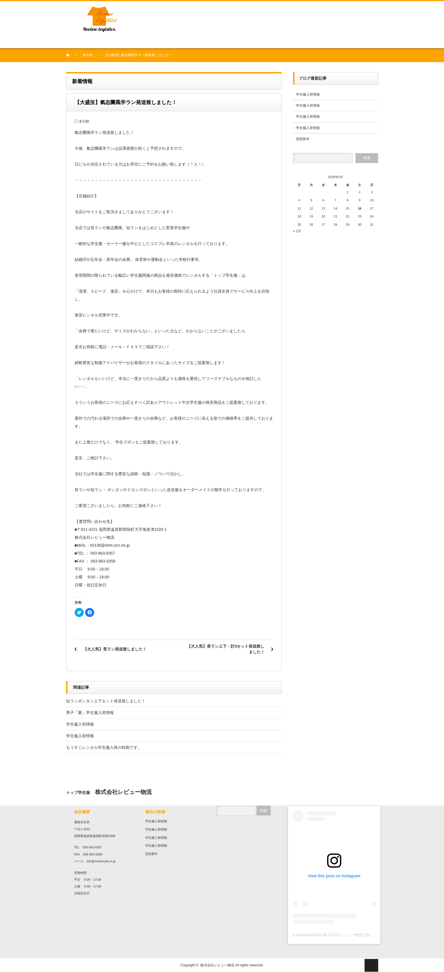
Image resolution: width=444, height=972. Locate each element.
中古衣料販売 (109, 41)
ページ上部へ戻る (371, 965)
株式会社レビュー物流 (217, 965)
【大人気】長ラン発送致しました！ (115, 649)
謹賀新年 (303, 139)
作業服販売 (186, 41)
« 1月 (297, 231)
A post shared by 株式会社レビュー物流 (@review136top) (343, 935)
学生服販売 (131, 41)
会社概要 (89, 41)
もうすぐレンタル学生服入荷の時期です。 (104, 747)
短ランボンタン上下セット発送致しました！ (106, 701)
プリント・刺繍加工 (158, 41)
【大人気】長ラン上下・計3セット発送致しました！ (226, 649)
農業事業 (204, 41)
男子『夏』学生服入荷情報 (90, 712)
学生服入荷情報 (80, 724)
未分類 (87, 55)
